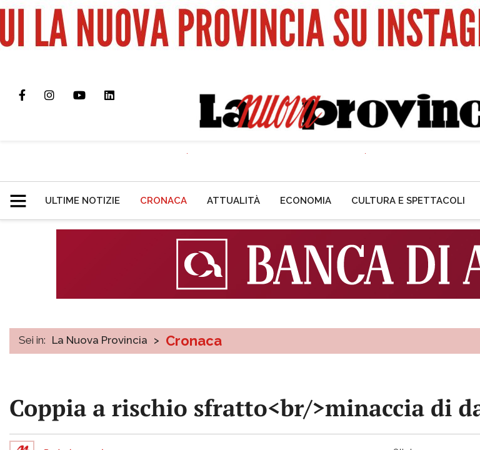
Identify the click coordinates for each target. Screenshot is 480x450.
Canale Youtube (88, 95)
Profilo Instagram (58, 95)
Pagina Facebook (31, 95)
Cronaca (194, 340)
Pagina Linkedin (118, 95)
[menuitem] (82, 200)
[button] (22, 195)
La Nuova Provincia (100, 340)
